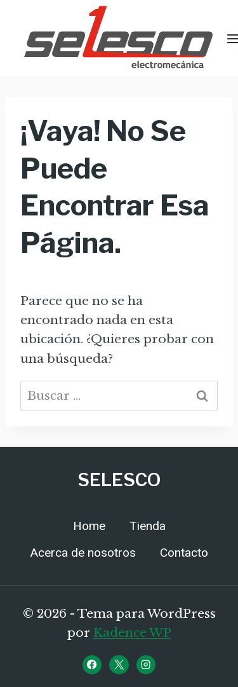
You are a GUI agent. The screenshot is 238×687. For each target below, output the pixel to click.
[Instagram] (145, 664)
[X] (118, 664)
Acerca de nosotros (83, 553)
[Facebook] (92, 664)
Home (89, 526)
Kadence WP (132, 632)
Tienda (147, 526)
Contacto (184, 553)
